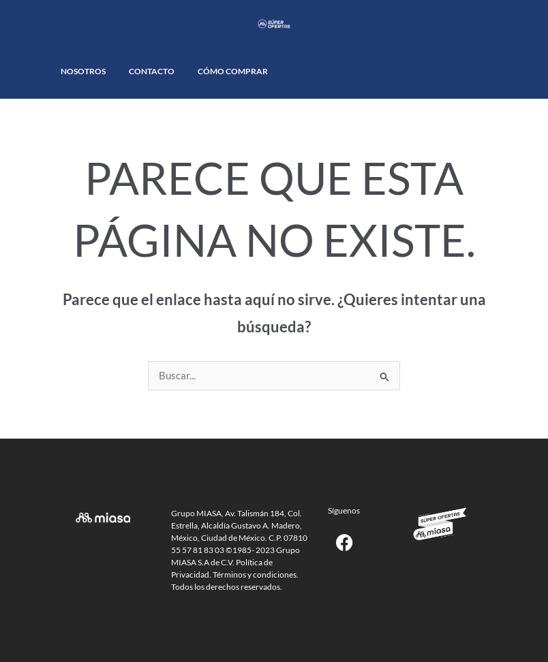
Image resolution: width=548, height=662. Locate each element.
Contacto (151, 71)
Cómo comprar (233, 71)
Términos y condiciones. (256, 574)
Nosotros (83, 71)
